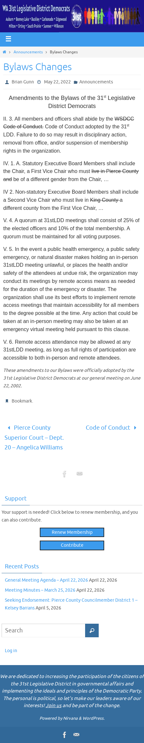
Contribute (72, 545)
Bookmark (22, 401)
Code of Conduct (112, 427)
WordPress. (94, 718)
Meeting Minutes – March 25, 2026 (40, 590)
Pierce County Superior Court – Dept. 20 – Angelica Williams (34, 437)
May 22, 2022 (57, 82)
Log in (11, 650)
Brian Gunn (23, 82)
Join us (53, 706)
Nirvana (70, 718)
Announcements (28, 52)
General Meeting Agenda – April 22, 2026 (46, 580)
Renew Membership (72, 532)
